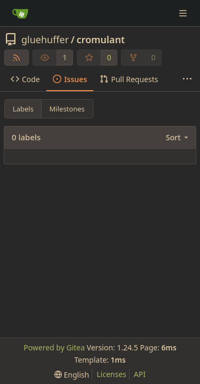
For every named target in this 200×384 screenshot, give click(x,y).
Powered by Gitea (54, 347)
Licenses (111, 374)
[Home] (20, 13)
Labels (23, 109)
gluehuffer (45, 39)
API (140, 374)
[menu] (178, 137)
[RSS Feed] (16, 58)
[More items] (187, 79)
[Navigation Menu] (184, 13)
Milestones (67, 109)
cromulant (100, 39)
